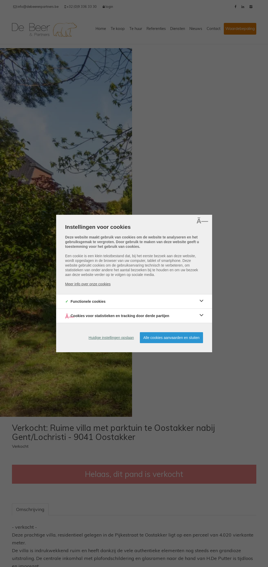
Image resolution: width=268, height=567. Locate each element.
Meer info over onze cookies (88, 284)
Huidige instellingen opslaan (111, 338)
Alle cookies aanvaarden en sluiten (171, 338)
